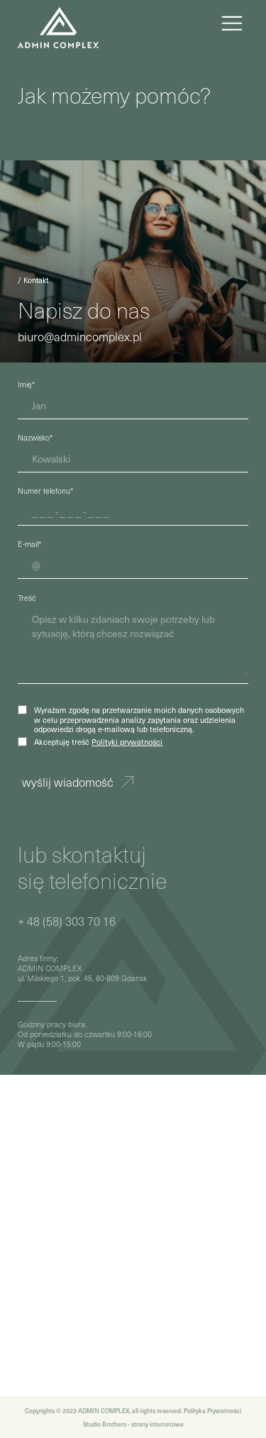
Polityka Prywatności (212, 1410)
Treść (27, 597)
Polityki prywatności (127, 741)
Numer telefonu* (45, 490)
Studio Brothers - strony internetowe (133, 1423)
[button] (232, 25)
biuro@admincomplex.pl (80, 337)
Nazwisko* (35, 437)
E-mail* (29, 543)
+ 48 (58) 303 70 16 (67, 921)
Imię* (26, 384)
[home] (58, 25)
